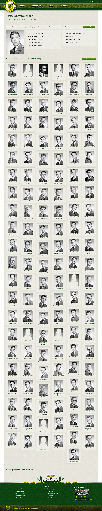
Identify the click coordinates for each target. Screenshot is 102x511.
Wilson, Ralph (43, 432)
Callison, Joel (58, 113)
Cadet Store (51, 498)
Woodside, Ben (28, 447)
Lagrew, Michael (12, 234)
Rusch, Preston (28, 358)
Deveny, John (74, 146)
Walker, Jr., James (28, 411)
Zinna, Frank (74, 461)
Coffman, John (28, 129)
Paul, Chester (89, 288)
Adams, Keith (28, 76)
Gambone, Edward (58, 166)
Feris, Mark (74, 164)
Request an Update (89, 27)
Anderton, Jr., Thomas (59, 77)
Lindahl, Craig (89, 234)
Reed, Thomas (74, 339)
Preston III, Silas (89, 306)
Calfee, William (89, 111)
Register (94, 2)
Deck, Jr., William (28, 146)
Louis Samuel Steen (33, 20)
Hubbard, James (58, 201)
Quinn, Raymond (28, 323)
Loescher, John (58, 236)
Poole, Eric (74, 304)
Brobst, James (12, 111)
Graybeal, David (89, 181)
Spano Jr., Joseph (28, 393)
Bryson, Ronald (28, 111)
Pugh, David (12, 323)
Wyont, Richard (58, 447)
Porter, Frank (28, 306)
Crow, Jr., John (89, 129)
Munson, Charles (89, 271)
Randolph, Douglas (89, 323)
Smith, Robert (43, 379)
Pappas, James (59, 288)
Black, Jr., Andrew (74, 94)
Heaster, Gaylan (89, 199)
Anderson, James (43, 76)
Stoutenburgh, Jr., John (59, 394)
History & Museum (20, 495)
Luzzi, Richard (13, 251)
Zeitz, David (43, 449)
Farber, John (12, 164)
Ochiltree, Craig (12, 286)
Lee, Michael (74, 234)
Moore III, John (73, 269)
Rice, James (28, 341)
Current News (20, 489)
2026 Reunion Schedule (51, 487)
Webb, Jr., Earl (43, 414)
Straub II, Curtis (89, 393)
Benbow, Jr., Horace (43, 94)
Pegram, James (43, 290)
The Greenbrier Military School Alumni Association (30, 507)
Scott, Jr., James (12, 376)
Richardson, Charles (89, 341)
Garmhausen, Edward (28, 182)
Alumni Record (20, 498)
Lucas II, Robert (43, 237)
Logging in (33, 27)
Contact (51, 500)
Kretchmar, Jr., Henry (43, 219)
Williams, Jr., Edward (28, 429)
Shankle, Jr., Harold (28, 376)
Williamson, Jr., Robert (89, 429)
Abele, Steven (13, 76)
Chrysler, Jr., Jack (13, 129)
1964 (25, 20)
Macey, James (74, 251)
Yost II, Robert (89, 447)
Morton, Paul (58, 271)
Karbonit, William (89, 216)
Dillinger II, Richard (89, 146)
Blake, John (89, 94)
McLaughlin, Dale (43, 255)
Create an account (70, 27)
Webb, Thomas (58, 412)
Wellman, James (73, 426)
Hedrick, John (28, 201)
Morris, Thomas (28, 271)
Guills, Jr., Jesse (43, 183)
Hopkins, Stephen (43, 201)
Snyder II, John (74, 391)
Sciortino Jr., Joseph (74, 374)
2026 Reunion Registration (51, 489)
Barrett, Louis (74, 76)
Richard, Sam (58, 341)
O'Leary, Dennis (43, 272)
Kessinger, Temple (28, 218)
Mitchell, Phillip (12, 269)
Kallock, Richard (74, 216)
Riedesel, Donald (74, 356)
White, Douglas (12, 428)
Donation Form (20, 500)
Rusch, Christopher (12, 358)
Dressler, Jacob (43, 148)
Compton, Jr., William (43, 130)
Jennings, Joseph (12, 216)
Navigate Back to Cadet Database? (19, 470)
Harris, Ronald (74, 199)
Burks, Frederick (43, 111)
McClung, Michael (58, 253)
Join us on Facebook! (82, 487)
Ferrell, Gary (89, 164)
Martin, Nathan (28, 253)
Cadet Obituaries (20, 491)
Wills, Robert (58, 430)
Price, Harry (43, 307)
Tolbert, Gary (43, 397)
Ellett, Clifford (59, 148)
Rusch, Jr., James (58, 358)
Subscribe (91, 499)
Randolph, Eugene (43, 325)
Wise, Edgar (74, 444)
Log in (88, 2)
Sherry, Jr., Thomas (58, 376)
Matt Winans (35, 508)
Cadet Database (18, 20)
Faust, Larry (28, 164)
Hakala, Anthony (12, 199)
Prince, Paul (74, 321)
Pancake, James (28, 288)
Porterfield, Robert (58, 306)
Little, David (28, 236)
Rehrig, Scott (12, 341)
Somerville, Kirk (12, 393)
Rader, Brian (58, 323)
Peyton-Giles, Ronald (12, 305)
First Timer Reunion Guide (51, 493)
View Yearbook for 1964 (89, 59)
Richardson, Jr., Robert (43, 343)
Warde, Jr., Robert (89, 411)
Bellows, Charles (28, 94)
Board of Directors (20, 493)
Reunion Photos (51, 491)
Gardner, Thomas (13, 181)
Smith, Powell (89, 376)
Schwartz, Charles (43, 362)
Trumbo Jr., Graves (74, 409)
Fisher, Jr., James (43, 166)
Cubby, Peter (58, 131)
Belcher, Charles (12, 94)
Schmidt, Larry (89, 358)
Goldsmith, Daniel (74, 181)
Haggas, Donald (58, 183)
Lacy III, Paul (58, 218)
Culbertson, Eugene (12, 146)
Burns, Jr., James (74, 111)
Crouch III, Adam (74, 129)
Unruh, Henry (13, 411)
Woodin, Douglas (13, 446)
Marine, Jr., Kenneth (89, 252)
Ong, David (74, 286)
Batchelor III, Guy (89, 76)
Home (10, 20)
